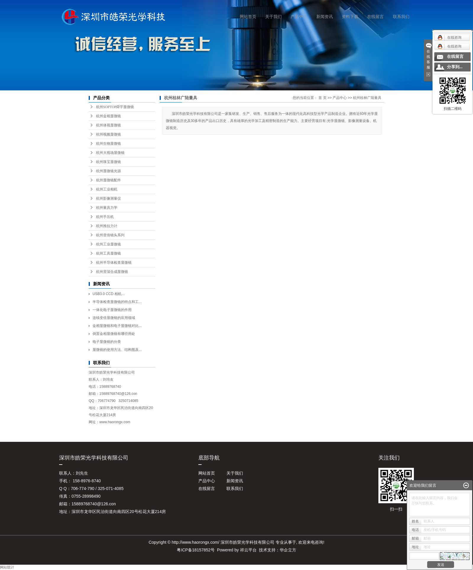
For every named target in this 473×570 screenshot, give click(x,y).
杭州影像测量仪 (108, 198)
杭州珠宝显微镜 (108, 162)
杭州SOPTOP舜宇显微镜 (115, 107)
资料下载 (350, 16)
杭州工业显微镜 (108, 244)
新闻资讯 (324, 16)
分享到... (455, 67)
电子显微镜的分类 (107, 342)
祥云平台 (248, 550)
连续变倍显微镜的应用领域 (114, 318)
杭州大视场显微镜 (110, 153)
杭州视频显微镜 (108, 134)
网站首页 (248, 16)
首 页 (322, 98)
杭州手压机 (105, 217)
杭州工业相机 (106, 189)
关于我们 (273, 16)
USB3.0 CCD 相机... (108, 294)
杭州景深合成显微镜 (112, 272)
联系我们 (401, 16)
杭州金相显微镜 (108, 116)
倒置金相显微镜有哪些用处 (114, 334)
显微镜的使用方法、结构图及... (117, 350)
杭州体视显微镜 (108, 125)
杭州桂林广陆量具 (367, 98)
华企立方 (288, 550)
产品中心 (299, 16)
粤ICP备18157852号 (196, 550)
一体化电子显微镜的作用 (112, 310)
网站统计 (7, 567)
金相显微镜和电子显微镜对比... (117, 326)
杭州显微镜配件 (108, 180)
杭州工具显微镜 (108, 253)
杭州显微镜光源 (108, 171)
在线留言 (375, 16)
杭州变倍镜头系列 (110, 235)
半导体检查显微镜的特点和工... (117, 302)
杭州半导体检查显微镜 (114, 262)
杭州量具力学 (106, 208)
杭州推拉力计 (106, 226)
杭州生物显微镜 (108, 143)
